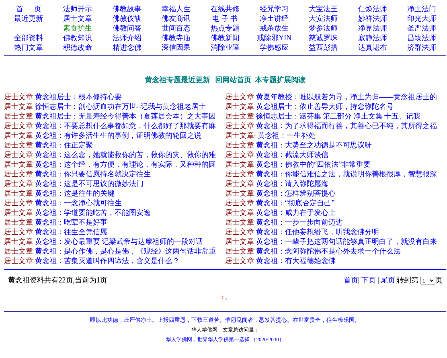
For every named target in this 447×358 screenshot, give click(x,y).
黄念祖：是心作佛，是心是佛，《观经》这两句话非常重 (125, 251)
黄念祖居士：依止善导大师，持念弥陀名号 (325, 106)
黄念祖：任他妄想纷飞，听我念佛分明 (317, 232)
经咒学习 (274, 9)
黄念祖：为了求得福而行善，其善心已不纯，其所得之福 (346, 126)
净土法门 (421, 9)
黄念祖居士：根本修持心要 (78, 97)
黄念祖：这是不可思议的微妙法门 (89, 184)
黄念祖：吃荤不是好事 (71, 222)
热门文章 (28, 47)
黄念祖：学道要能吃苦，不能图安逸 (93, 213)
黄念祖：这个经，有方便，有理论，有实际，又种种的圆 (125, 164)
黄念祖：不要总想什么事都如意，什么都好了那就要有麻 (125, 126)
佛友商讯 (176, 18)
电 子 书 (225, 18)
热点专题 (225, 28)
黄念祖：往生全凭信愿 (71, 232)
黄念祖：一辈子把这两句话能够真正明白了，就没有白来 (346, 241)
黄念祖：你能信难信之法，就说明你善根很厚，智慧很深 (346, 174)
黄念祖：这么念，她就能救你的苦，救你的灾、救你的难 (125, 155)
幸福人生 (176, 9)
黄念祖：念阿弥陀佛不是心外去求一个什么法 (328, 251)
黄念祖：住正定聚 (64, 145)
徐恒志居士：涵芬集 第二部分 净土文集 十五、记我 (338, 116)
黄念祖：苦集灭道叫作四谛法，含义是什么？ (107, 261)
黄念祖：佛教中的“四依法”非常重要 (313, 164)
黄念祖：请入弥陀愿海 (292, 184)
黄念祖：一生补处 (287, 135)
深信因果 (176, 47)
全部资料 (28, 38)
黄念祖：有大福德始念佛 (296, 261)
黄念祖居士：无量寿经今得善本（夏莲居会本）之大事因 (125, 116)
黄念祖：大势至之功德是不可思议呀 (314, 145)
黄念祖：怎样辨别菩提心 (296, 193)
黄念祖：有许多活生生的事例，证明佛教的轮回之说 (118, 135)
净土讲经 (274, 18)
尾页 (388, 280)
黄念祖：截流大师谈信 (292, 155)
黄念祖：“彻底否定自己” (295, 203)
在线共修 (225, 9)
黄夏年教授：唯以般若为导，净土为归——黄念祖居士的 (346, 97)
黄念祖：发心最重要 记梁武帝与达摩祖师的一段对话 (119, 241)
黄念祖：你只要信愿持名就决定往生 (93, 174)
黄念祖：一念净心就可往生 (78, 203)
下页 (368, 280)
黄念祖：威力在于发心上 (296, 213)
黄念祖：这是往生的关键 (75, 193)
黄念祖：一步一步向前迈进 (299, 222)
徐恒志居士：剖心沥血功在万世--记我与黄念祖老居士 (120, 106)
